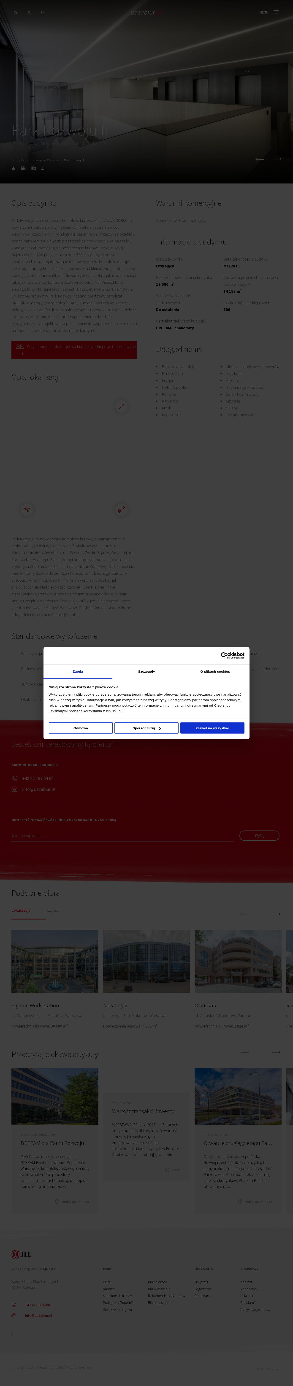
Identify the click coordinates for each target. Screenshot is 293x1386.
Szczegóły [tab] (146, 671)
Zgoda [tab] (78, 671)
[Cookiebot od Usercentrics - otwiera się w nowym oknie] (224, 655)
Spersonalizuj (147, 728)
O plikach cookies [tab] (215, 671)
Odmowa (80, 728)
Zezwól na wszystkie (212, 728)
